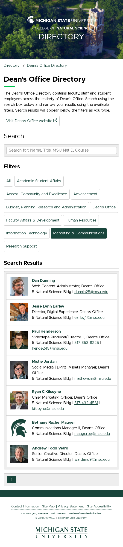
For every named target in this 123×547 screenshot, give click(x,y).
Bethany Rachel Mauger (53, 422)
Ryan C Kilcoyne (46, 392)
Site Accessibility (99, 506)
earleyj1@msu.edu (89, 318)
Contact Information (25, 506)
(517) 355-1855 (40, 513)
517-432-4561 (86, 403)
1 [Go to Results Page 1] (11, 480)
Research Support (21, 246)
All (8, 181)
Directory (61, 37)
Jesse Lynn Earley (48, 306)
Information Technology (26, 233)
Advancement (85, 194)
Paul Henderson (46, 331)
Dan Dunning (43, 280)
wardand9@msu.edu (92, 459)
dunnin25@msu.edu (91, 292)
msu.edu (61, 513)
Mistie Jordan (44, 361)
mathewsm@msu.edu (92, 378)
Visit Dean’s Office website (31, 121)
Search (14, 136)
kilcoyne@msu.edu (48, 409)
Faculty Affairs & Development (32, 220)
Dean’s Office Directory (47, 65)
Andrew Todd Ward (50, 448)
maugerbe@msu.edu (92, 434)
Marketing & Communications (78, 233)
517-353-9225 (86, 343)
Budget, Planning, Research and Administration (46, 207)
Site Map (48, 506)
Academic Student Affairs (39, 181)
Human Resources (81, 220)
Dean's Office (104, 207)
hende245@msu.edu (49, 348)
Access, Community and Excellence (36, 194)
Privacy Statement (71, 506)
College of (61, 28)
